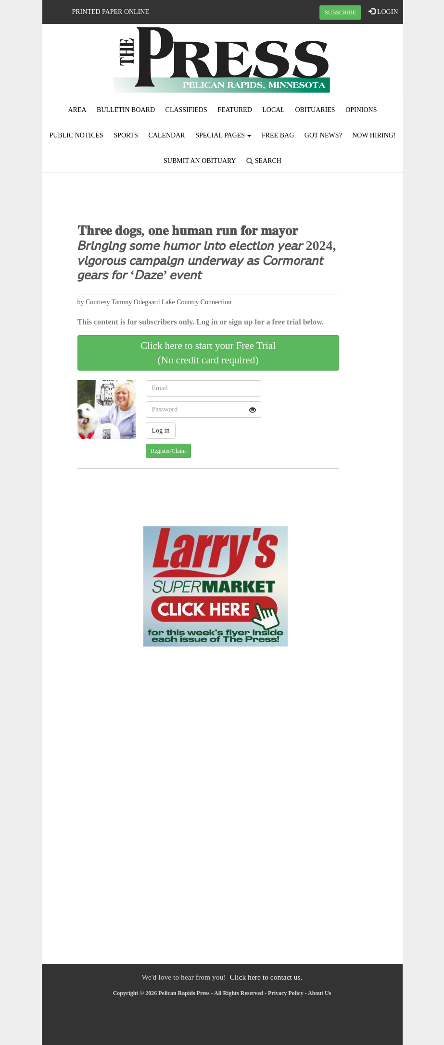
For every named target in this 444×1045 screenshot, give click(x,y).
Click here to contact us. (265, 977)
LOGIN (383, 11)
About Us (319, 993)
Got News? (323, 135)
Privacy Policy (286, 993)
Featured (234, 109)
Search (263, 160)
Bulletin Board (126, 109)
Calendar (166, 135)
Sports (126, 135)
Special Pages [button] (223, 135)
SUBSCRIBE (340, 12)
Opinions (361, 109)
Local (273, 109)
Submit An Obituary (200, 160)
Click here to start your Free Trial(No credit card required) (208, 353)
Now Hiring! (373, 135)
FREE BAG (278, 135)
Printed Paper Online (111, 11)
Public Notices (76, 135)
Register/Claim (168, 451)
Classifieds (186, 109)
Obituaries (315, 109)
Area (77, 109)
